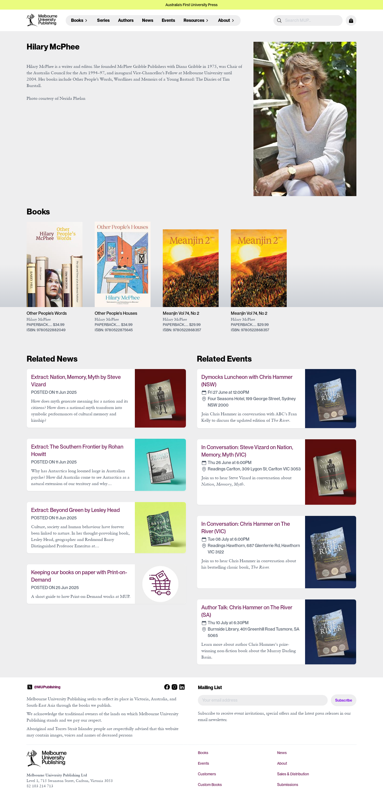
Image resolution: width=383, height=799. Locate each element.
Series (103, 20)
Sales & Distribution (293, 774)
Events (168, 20)
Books (203, 753)
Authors (126, 20)
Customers (207, 774)
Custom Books (210, 785)
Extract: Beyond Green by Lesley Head (75, 510)
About (282, 763)
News (147, 20)
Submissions (287, 785)
